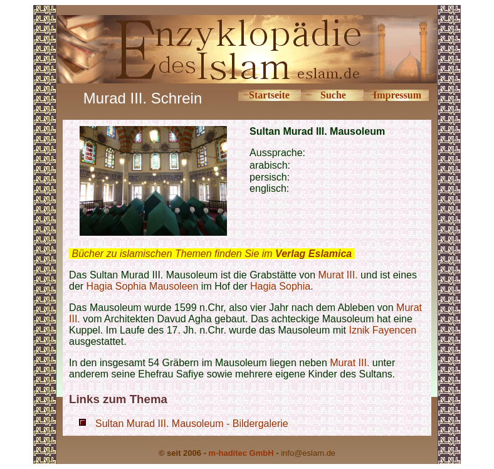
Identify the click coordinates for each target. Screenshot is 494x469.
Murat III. (338, 275)
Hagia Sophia (280, 286)
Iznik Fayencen (382, 330)
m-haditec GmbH (241, 453)
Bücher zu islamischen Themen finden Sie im (211, 253)
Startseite (269, 95)
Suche (333, 95)
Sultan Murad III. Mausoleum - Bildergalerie (191, 423)
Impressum (397, 95)
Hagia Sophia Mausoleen (143, 286)
